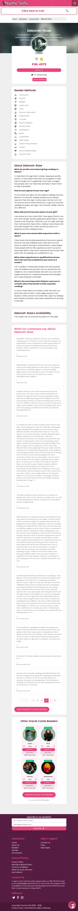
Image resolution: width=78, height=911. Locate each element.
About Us (15, 845)
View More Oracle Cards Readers (39, 794)
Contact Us (45, 842)
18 (55, 700)
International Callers (33, 908)
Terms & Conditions (20, 867)
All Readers (23, 19)
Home (15, 19)
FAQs (43, 845)
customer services (33, 886)
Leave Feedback (39, 79)
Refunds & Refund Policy (22, 864)
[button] (39, 11)
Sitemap (46, 908)
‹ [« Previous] (19, 700)
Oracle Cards (34, 19)
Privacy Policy (17, 862)
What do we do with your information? (22, 871)
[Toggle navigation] (75, 3)
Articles (15, 850)
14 (38, 700)
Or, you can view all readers (39, 800)
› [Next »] (58, 700)
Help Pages (45, 847)
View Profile (29, 753)
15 (42, 700)
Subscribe (39, 828)
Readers (15, 847)
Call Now (39, 70)
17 (50, 700)
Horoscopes (17, 853)
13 (33, 700)
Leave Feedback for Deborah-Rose (32, 709)
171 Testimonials (39, 75)
